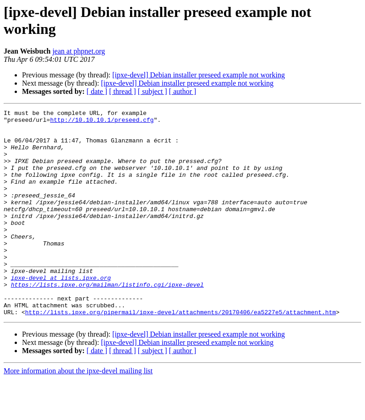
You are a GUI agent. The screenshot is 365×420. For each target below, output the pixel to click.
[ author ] (182, 91)
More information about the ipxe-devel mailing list (78, 412)
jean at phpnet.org (78, 51)
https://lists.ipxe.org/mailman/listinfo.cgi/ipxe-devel (107, 320)
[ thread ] (122, 91)
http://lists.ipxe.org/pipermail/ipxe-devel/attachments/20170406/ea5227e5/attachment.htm (180, 353)
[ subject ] (152, 91)
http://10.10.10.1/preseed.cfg (101, 122)
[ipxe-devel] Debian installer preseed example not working (198, 75)
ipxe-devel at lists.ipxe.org (61, 312)
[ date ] (97, 91)
